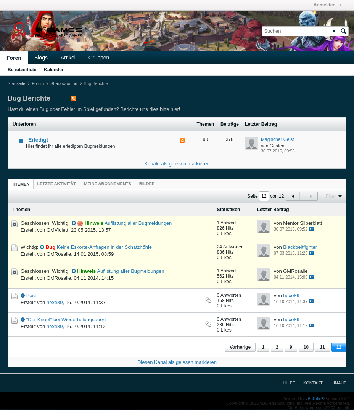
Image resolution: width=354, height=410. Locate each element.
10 (306, 347)
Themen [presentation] (20, 184)
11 (322, 347)
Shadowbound (63, 83)
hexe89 (55, 302)
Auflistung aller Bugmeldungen (138, 223)
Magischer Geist (277, 139)
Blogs (41, 57)
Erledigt (38, 140)
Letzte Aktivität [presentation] (56, 183)
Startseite (16, 83)
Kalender (53, 69)
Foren (13, 58)
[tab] (21, 184)
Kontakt (313, 383)
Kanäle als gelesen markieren (176, 164)
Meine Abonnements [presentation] (107, 183)
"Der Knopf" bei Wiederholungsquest (66, 319)
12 (338, 347)
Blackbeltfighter (300, 247)
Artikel (68, 57)
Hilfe (289, 383)
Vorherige (240, 347)
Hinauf (338, 383)
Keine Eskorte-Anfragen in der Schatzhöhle (104, 247)
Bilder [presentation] (147, 183)
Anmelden (328, 5)
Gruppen (98, 57)
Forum (38, 83)
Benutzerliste (22, 69)
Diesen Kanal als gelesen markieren (177, 362)
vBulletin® (315, 398)
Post (31, 295)
